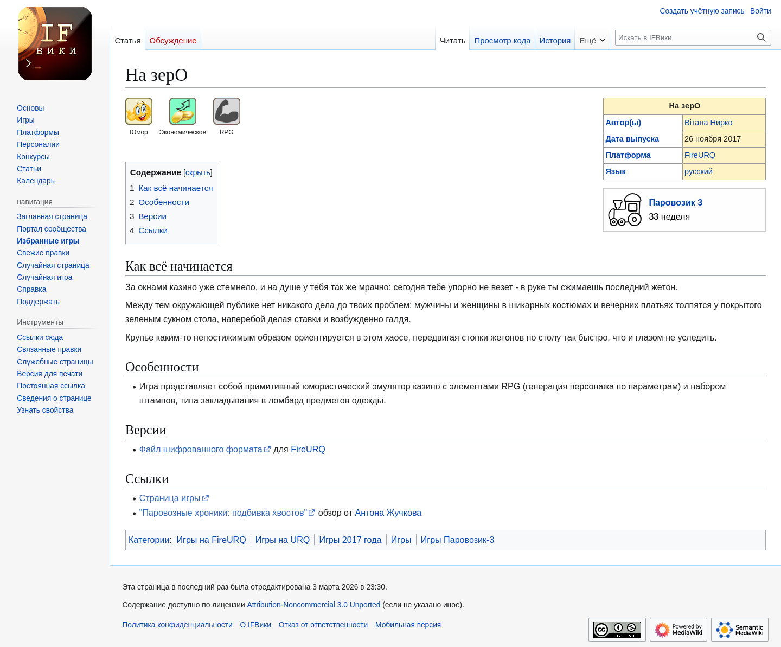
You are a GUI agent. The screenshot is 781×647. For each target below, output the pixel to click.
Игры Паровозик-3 (458, 539)
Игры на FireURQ (211, 539)
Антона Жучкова (388, 512)
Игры (401, 539)
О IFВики (255, 625)
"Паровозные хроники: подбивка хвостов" (223, 512)
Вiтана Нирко (708, 122)
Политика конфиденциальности (177, 625)
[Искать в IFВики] (693, 38)
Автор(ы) (623, 122)
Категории (149, 539)
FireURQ (699, 155)
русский (698, 171)
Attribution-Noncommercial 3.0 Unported (314, 605)
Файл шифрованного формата (201, 449)
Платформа (627, 155)
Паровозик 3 (675, 202)
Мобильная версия (408, 625)
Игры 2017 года (350, 539)
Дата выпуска (632, 138)
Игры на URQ (282, 539)
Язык (615, 171)
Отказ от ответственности (323, 625)
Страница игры (170, 498)
